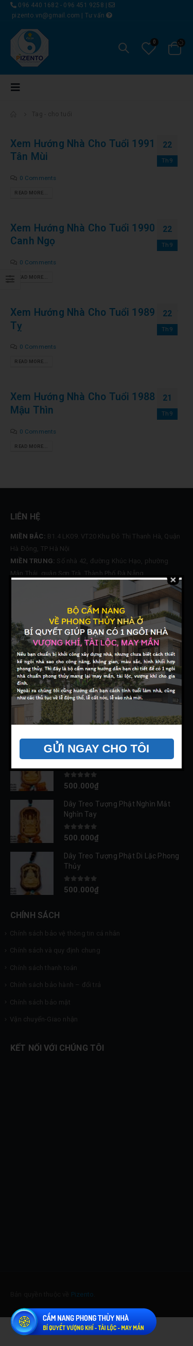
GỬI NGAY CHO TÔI (96, 748)
